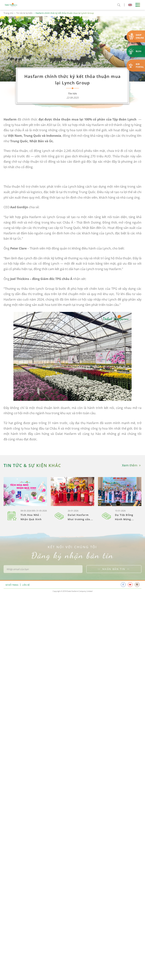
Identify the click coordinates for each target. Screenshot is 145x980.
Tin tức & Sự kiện (24, 13)
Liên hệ (26, 585)
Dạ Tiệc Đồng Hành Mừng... (124, 517)
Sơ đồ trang (11, 585)
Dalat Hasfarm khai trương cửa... (80, 517)
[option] (25, 499)
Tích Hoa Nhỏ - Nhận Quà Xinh (31, 517)
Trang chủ (8, 13)
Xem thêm (131, 465)
